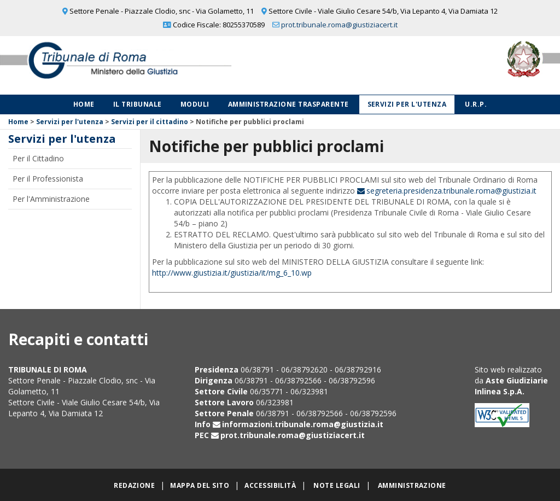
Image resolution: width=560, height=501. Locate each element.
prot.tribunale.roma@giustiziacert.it (339, 25)
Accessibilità (270, 485)
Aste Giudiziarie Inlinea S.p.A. (511, 386)
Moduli (194, 104)
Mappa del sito (199, 485)
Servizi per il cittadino (149, 121)
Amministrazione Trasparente (288, 104)
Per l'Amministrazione (51, 199)
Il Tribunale (137, 104)
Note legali (336, 485)
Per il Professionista (48, 178)
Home (84, 104)
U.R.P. (476, 104)
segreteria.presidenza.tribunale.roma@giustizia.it (451, 190)
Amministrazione (412, 485)
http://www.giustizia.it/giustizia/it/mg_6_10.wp (232, 272)
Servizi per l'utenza (407, 104)
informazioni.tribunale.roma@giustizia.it (302, 424)
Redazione (134, 485)
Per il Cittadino (38, 158)
